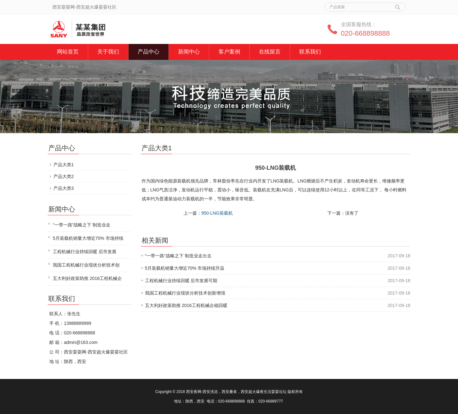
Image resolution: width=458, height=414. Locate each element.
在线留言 (270, 52)
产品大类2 (63, 176)
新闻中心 (189, 52)
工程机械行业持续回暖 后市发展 (84, 251)
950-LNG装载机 (217, 213)
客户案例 (229, 52)
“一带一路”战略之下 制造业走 (81, 224)
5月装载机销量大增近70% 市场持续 (88, 238)
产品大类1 (63, 164)
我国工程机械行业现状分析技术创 (86, 265)
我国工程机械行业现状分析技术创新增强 (185, 293)
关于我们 (108, 52)
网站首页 (68, 52)
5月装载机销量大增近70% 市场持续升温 (185, 268)
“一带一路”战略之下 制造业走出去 (178, 255)
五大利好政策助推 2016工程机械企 (87, 278)
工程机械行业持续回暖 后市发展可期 (181, 280)
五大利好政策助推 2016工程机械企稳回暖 (186, 305)
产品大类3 (63, 188)
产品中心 (148, 52)
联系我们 (310, 52)
